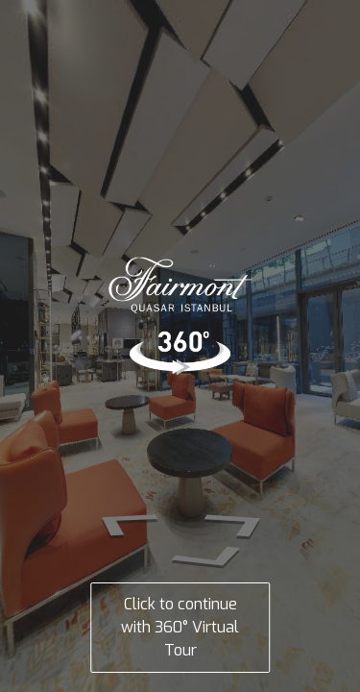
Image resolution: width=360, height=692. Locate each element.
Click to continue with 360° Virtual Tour (180, 627)
